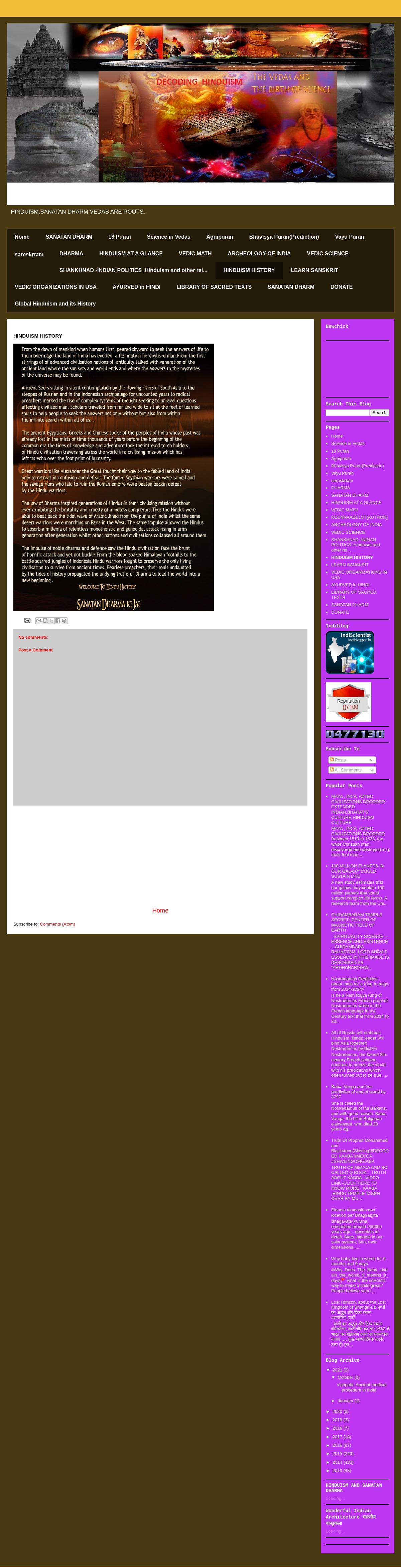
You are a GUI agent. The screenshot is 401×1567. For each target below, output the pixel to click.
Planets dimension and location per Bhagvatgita (354, 1212)
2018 (338, 1428)
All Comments (346, 769)
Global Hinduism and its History (55, 304)
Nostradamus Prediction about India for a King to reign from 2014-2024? (359, 984)
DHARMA (71, 253)
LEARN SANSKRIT (314, 270)
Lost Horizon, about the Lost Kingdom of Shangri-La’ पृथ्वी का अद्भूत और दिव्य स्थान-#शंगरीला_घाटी (358, 1310)
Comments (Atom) (57, 924)
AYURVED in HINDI (136, 287)
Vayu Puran (349, 237)
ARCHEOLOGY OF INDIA (259, 253)
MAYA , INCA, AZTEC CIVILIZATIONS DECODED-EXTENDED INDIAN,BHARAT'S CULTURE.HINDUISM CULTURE (358, 809)
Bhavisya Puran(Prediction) (284, 237)
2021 (338, 1369)
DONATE (341, 287)
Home (22, 237)
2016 (338, 1445)
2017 (338, 1436)
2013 (338, 1470)
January (346, 1400)
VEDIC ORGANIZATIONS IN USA (56, 287)
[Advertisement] (357, 369)
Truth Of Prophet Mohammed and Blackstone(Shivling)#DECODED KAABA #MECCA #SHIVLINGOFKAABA (360, 1151)
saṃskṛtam (29, 254)
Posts (338, 759)
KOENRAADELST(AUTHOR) (359, 517)
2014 (338, 1462)
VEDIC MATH (195, 253)
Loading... (335, 1498)
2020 (338, 1411)
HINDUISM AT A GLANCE (131, 253)
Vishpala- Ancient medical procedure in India (361, 1387)
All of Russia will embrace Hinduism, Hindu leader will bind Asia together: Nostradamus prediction (357, 1040)
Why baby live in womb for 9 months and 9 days (358, 1261)
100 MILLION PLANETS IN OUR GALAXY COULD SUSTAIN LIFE (357, 871)
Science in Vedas (168, 237)
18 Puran (119, 237)
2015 (338, 1453)
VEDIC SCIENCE (328, 253)
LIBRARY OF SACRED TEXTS (214, 287)
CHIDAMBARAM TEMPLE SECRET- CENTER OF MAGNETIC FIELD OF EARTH (356, 922)
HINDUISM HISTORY (249, 270)
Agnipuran (220, 237)
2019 (338, 1419)
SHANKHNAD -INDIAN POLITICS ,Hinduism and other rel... (133, 270)
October (346, 1377)
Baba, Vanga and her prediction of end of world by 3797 (358, 1091)
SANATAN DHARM (68, 237)
